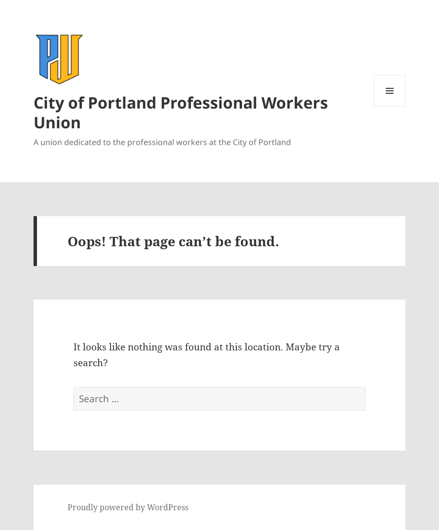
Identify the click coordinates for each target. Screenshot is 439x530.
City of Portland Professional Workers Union (181, 112)
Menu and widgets (389, 106)
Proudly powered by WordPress (128, 507)
